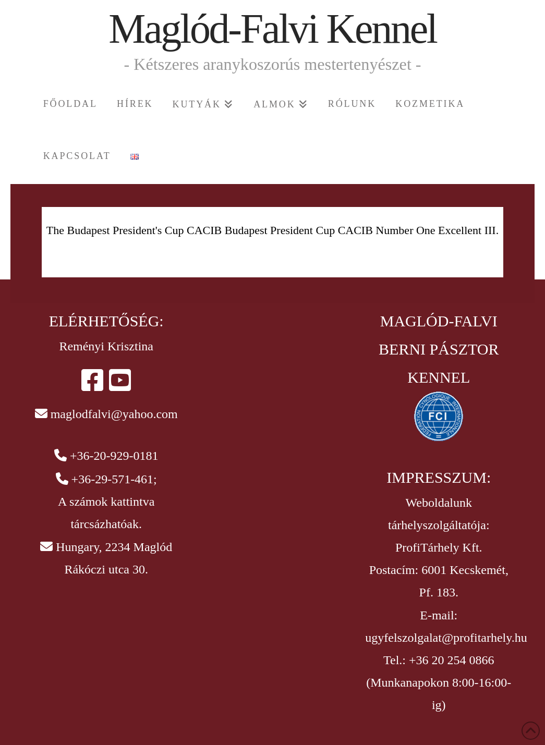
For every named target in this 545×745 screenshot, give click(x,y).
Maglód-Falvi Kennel (272, 29)
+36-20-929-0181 (114, 455)
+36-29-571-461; (114, 479)
